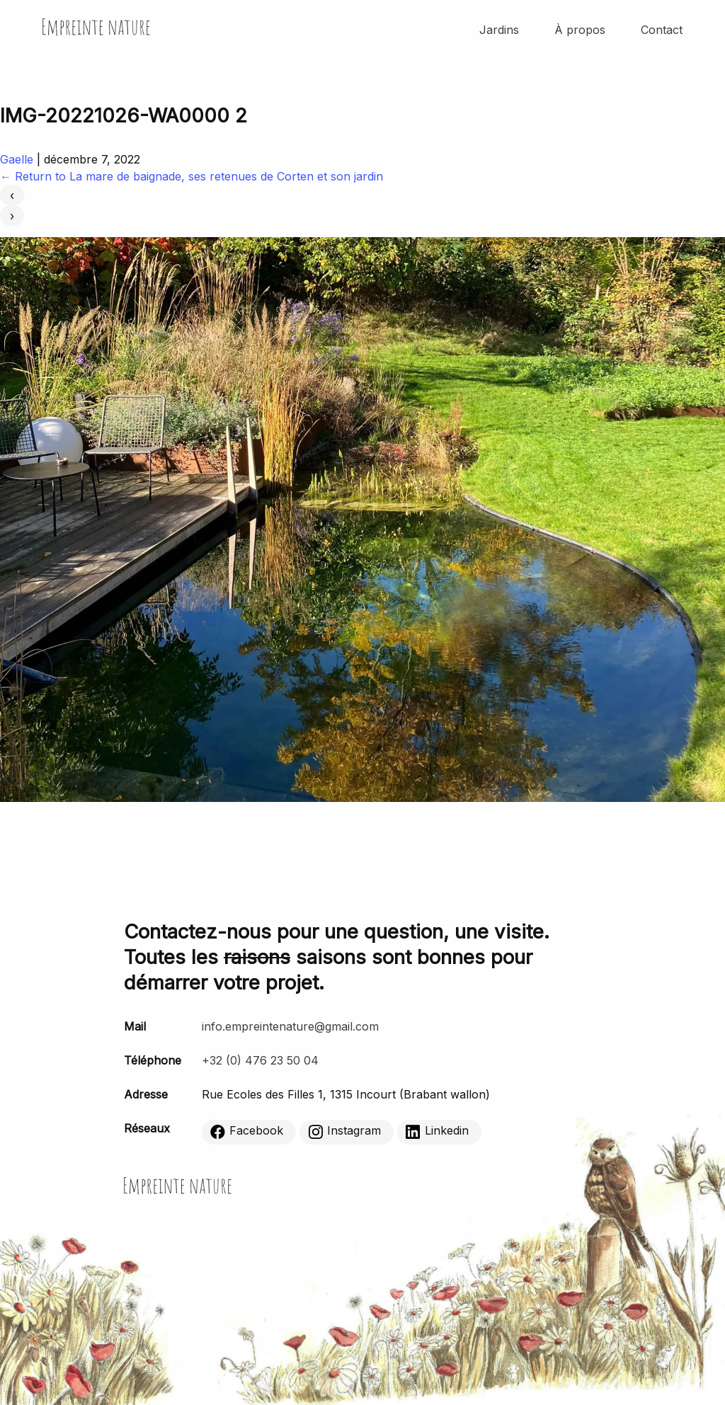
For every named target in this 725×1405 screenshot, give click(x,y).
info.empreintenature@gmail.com (290, 1026)
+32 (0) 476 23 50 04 (260, 1060)
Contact (662, 30)
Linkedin (437, 1131)
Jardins (499, 30)
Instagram (344, 1131)
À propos (579, 30)
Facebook (246, 1131)
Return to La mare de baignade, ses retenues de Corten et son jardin (191, 176)
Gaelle (16, 159)
